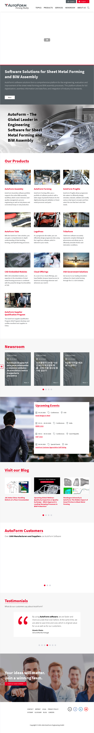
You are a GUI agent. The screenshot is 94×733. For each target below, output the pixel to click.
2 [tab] (46, 389)
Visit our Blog (17, 470)
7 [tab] (55, 645)
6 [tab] (52, 645)
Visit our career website (15, 684)
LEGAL (44, 709)
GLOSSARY (38, 712)
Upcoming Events (47, 405)
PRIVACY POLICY (53, 709)
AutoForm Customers (24, 530)
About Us (81, 7)
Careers (71, 1)
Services (59, 7)
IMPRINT (38, 709)
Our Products (17, 161)
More (9, 97)
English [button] (83, 1)
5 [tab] (50, 645)
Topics (38, 7)
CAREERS (51, 712)
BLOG (45, 712)
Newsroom (70, 7)
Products (48, 7)
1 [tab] (43, 389)
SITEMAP (30, 712)
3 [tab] (48, 389)
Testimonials (16, 600)
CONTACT (30, 709)
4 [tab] (51, 389)
